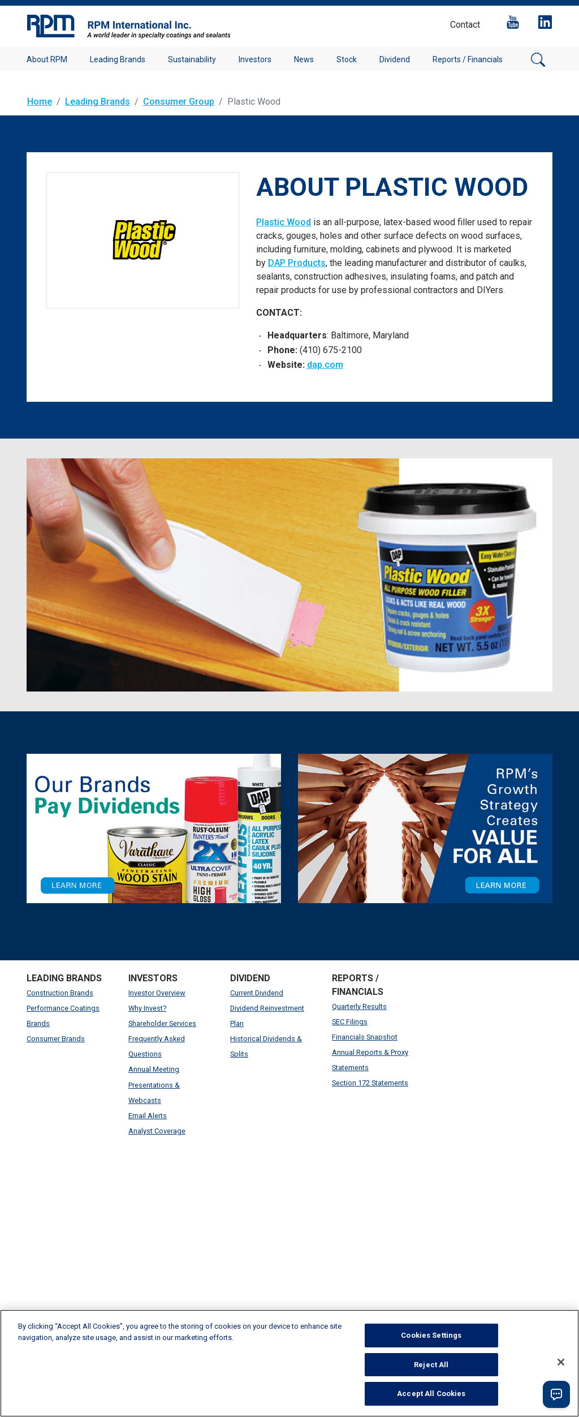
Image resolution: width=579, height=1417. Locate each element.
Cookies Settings (431, 1335)
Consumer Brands (56, 1038)
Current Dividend (256, 993)
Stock (346, 59)
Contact (465, 24)
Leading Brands (117, 59)
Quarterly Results (359, 1006)
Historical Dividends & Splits (266, 1046)
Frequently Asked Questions (156, 1046)
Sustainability (192, 59)
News (304, 59)
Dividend (394, 59)
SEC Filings (350, 1021)
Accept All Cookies (431, 1393)
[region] (289, 1363)
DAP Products (297, 262)
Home (39, 101)
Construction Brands (60, 993)
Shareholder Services (162, 1023)
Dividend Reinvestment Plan (267, 1016)
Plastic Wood (283, 222)
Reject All (431, 1364)
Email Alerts (147, 1115)
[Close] (560, 1362)
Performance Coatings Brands (63, 1016)
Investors (255, 59)
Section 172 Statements (370, 1083)
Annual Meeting (153, 1069)
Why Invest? (147, 1008)
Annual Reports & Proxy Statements (370, 1060)
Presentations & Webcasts (154, 1093)
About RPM (47, 59)
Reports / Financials (468, 59)
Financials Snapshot (364, 1037)
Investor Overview (156, 993)
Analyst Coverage (156, 1131)
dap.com (325, 364)
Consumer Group (178, 101)
